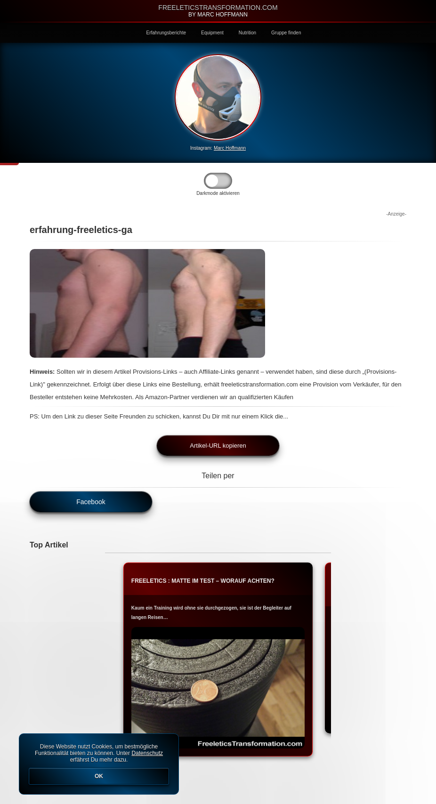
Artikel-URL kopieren (218, 445)
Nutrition (247, 32)
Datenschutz (147, 753)
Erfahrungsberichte (166, 32)
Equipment (212, 32)
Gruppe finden (286, 32)
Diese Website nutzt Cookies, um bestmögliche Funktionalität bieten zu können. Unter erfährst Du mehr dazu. (99, 764)
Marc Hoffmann (230, 148)
